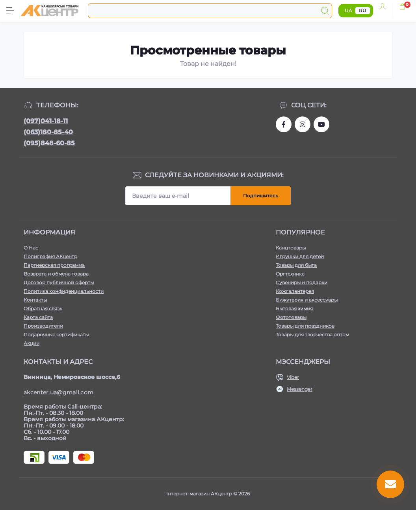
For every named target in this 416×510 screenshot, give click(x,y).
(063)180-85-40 (48, 132)
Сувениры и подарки (301, 282)
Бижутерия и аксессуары (307, 300)
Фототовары (291, 317)
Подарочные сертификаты (56, 335)
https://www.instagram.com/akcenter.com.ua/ (302, 124)
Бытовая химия (294, 308)
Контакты (35, 300)
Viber (293, 377)
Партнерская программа (54, 265)
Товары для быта (296, 265)
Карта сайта (38, 317)
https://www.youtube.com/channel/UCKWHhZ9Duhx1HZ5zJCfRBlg (321, 124)
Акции (31, 343)
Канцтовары (291, 248)
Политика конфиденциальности (64, 291)
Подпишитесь (260, 196)
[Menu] (10, 11)
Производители (43, 326)
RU (362, 10)
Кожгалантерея (295, 291)
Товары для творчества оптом (312, 335)
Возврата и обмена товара (56, 274)
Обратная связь (43, 308)
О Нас (31, 248)
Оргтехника (290, 274)
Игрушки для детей (300, 256)
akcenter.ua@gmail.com (58, 392)
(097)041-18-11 (46, 121)
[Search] (325, 10)
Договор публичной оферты (59, 282)
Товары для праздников (305, 326)
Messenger (299, 389)
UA (348, 10)
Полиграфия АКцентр (50, 256)
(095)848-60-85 (49, 143)
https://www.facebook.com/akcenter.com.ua (284, 124)
